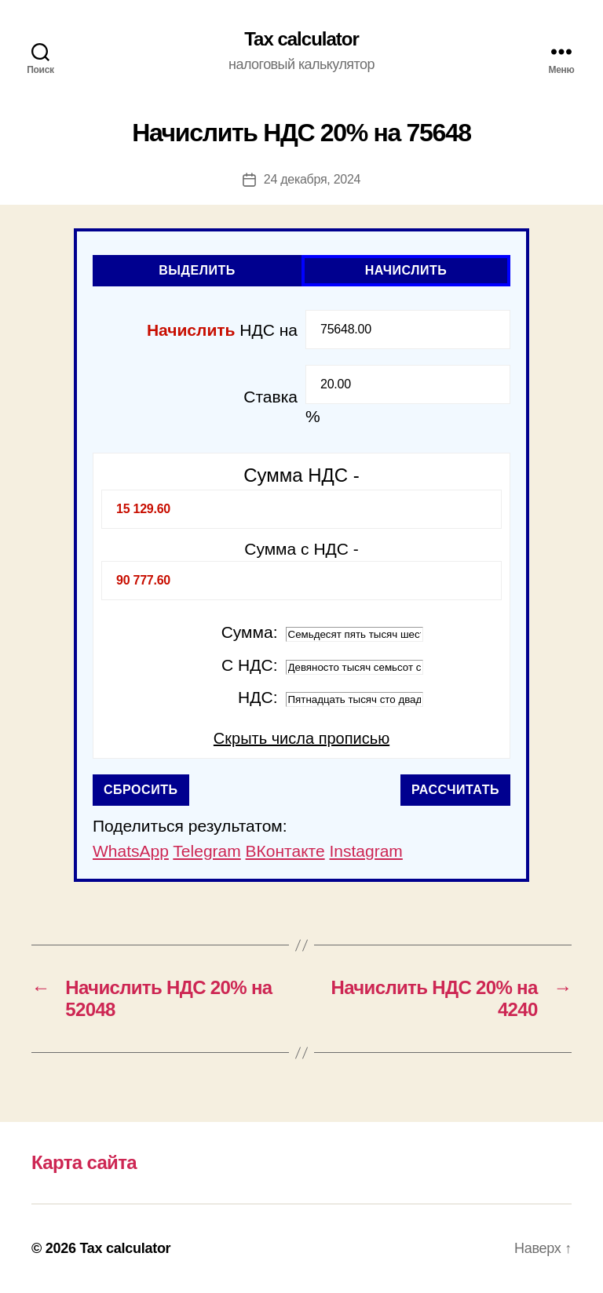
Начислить (406, 270)
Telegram (206, 851)
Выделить (197, 270)
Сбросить (141, 789)
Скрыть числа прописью (301, 738)
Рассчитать (455, 789)
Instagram (365, 851)
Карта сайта (84, 1162)
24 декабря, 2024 (312, 179)
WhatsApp (131, 851)
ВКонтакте (285, 851)
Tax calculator (301, 39)
